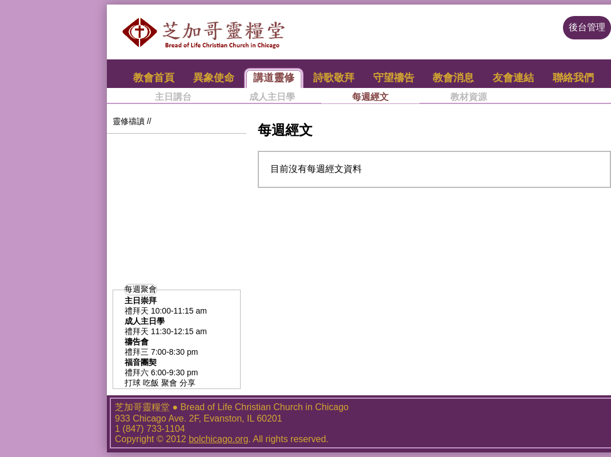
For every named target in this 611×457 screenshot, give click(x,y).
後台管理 (587, 27)
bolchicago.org (218, 439)
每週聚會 (141, 289)
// (149, 121)
